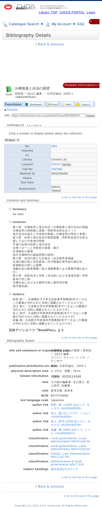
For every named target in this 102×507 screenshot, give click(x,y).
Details (12, 109)
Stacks (56, 163)
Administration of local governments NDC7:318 (67, 463)
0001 (54, 146)
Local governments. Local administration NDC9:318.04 (70, 447)
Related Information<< (82, 85)
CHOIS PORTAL (72, 12)
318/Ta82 (57, 169)
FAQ (80, 24)
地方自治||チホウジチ (65, 469)
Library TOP (48, 12)
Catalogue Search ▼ (23, 24)
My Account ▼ (60, 24)
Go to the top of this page (80, 197)
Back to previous (51, 44)
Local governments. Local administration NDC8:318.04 (70, 440)
